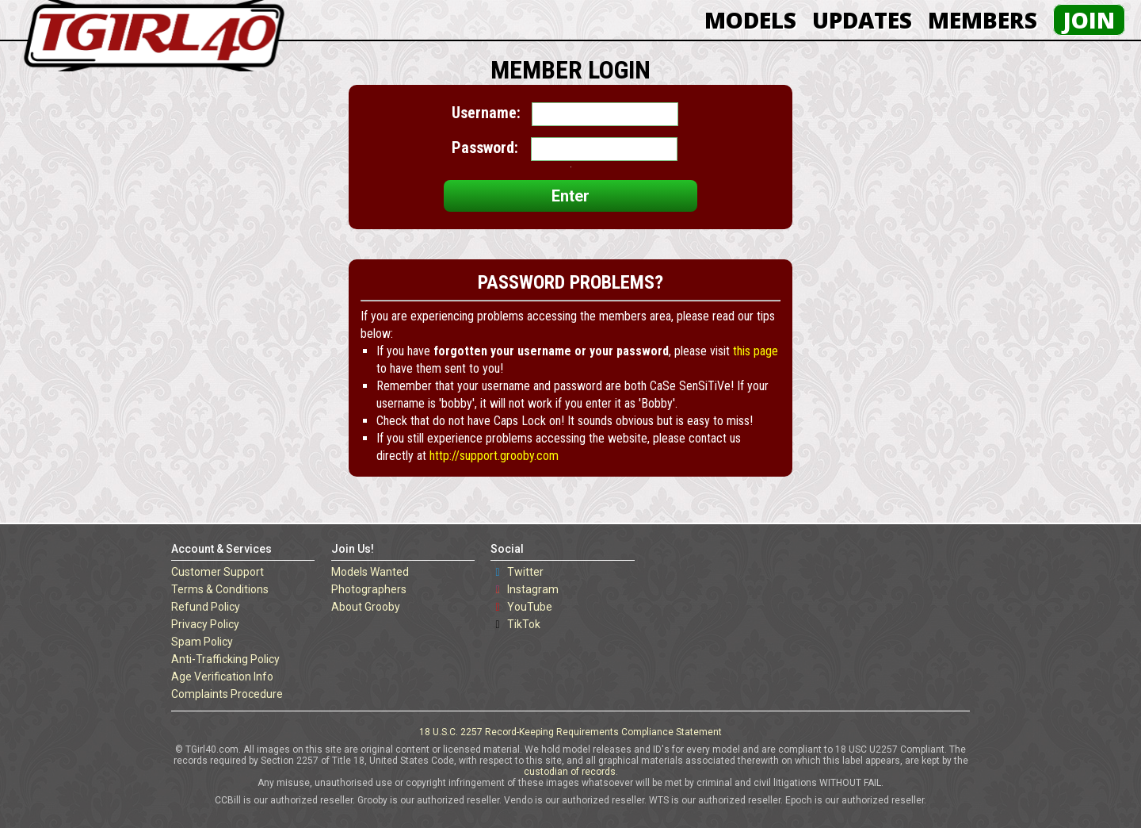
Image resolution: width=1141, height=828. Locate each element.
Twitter (525, 571)
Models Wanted (370, 571)
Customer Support (217, 571)
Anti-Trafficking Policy (225, 659)
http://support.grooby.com (494, 455)
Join (1089, 20)
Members (982, 20)
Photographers (368, 589)
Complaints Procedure (227, 694)
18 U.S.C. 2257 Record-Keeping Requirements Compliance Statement (570, 732)
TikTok (523, 624)
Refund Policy (205, 606)
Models (750, 20)
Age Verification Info (222, 676)
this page (755, 350)
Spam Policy (202, 641)
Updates (862, 20)
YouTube (529, 606)
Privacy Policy (205, 624)
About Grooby (365, 606)
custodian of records (570, 771)
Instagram (533, 589)
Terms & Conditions (220, 589)
